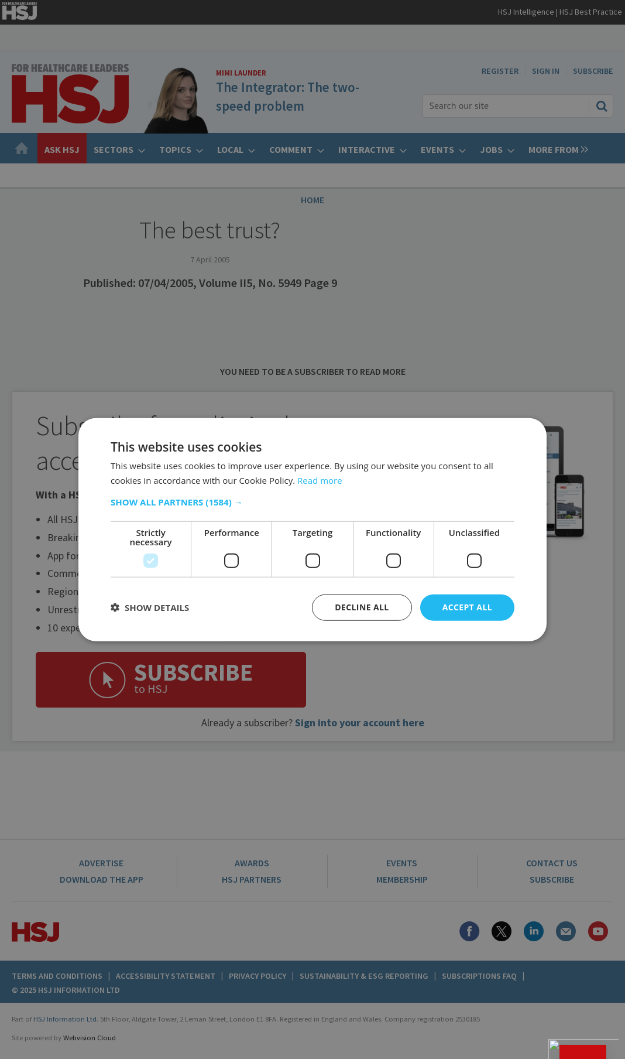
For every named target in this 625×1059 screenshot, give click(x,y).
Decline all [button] (362, 607)
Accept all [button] (467, 607)
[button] (312, 502)
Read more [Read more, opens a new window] (319, 480)
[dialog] (312, 529)
